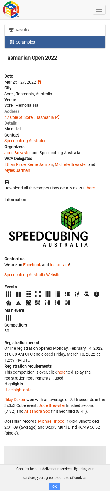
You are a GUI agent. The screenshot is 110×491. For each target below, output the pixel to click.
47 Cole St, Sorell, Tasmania (29, 117)
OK (54, 487)
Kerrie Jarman (40, 164)
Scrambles (22, 41)
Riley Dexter (15, 399)
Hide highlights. (18, 389)
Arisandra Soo (37, 411)
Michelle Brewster (71, 164)
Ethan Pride (15, 164)
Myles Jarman (17, 170)
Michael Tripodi (51, 421)
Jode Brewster (17, 152)
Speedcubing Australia (24, 140)
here (91, 188)
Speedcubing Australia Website (32, 274)
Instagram (59, 264)
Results (19, 30)
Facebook (32, 264)
